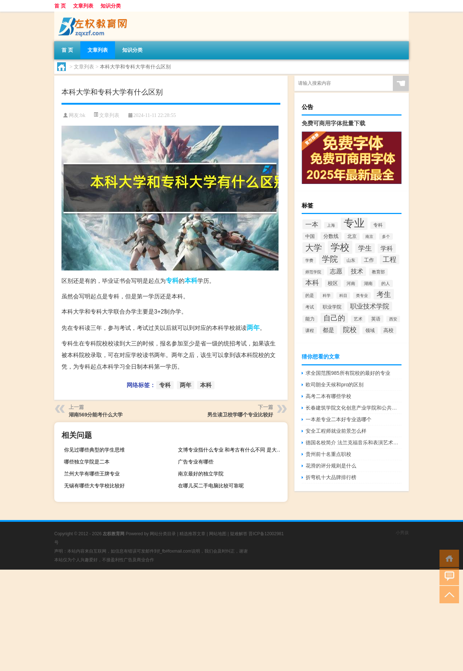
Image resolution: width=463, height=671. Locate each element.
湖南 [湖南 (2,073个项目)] (368, 283)
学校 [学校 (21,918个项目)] (340, 247)
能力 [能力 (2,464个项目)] (310, 319)
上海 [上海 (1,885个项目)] (331, 225)
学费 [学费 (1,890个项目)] (309, 260)
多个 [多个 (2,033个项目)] (386, 236)
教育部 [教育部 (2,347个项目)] (378, 271)
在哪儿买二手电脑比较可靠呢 (211, 485)
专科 (172, 280)
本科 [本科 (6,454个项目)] (312, 282)
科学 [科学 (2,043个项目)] (327, 295)
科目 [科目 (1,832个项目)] (343, 295)
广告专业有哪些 (195, 462)
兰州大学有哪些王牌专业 (92, 474)
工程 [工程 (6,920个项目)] (389, 259)
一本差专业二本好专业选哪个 (338, 419)
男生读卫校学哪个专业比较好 (240, 415)
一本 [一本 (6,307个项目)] (311, 224)
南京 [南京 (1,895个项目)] (369, 236)
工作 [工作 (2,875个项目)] (369, 260)
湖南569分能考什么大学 (96, 415)
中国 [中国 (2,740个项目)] (310, 236)
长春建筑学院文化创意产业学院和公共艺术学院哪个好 (354, 408)
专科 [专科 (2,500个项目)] (378, 225)
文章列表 (83, 6)
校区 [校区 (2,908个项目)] (333, 283)
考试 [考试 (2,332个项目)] (309, 307)
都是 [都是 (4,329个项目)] (328, 330)
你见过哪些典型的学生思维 (94, 450)
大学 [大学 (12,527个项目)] (313, 247)
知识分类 (111, 6)
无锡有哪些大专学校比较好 (94, 485)
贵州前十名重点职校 (328, 454)
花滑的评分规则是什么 (331, 466)
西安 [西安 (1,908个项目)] (393, 319)
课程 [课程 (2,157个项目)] (309, 330)
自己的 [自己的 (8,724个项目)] (334, 318)
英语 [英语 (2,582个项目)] (376, 319)
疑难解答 (238, 533)
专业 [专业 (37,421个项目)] (354, 223)
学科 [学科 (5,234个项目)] (387, 248)
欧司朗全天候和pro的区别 (335, 384)
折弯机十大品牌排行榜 (331, 477)
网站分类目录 (163, 533)
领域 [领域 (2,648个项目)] (370, 330)
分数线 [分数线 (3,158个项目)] (331, 236)
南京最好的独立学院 (201, 474)
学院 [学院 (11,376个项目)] (330, 259)
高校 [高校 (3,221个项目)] (388, 330)
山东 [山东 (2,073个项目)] (351, 260)
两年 (253, 327)
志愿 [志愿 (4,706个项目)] (336, 271)
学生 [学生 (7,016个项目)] (365, 248)
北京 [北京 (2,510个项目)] (352, 236)
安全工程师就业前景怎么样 (336, 431)
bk (82, 115)
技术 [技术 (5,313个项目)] (357, 271)
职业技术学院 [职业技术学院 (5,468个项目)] (369, 306)
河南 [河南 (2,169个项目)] (351, 283)
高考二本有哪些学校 (328, 396)
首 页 (60, 6)
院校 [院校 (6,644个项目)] (350, 330)
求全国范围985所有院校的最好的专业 (348, 373)
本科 (190, 280)
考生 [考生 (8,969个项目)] (384, 294)
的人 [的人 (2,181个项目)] (385, 283)
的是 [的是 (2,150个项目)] (309, 295)
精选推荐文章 (192, 533)
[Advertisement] (217, 620)
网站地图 (217, 533)
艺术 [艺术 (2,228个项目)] (358, 319)
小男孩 (402, 532)
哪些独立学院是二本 (87, 462)
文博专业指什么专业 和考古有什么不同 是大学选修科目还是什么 (232, 450)
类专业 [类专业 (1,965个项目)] (362, 295)
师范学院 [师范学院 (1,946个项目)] (313, 272)
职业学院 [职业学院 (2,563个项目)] (332, 307)
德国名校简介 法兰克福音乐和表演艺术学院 (354, 442)
